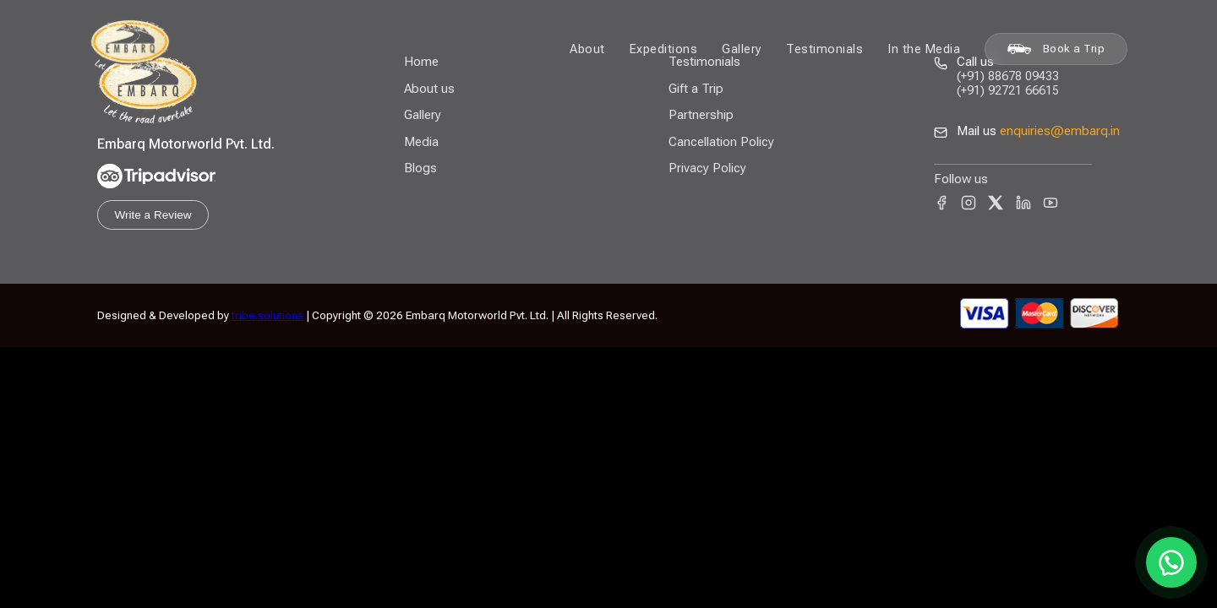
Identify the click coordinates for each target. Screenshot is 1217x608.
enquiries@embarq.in (1060, 130)
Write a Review (152, 215)
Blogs (420, 168)
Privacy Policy (707, 168)
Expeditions (664, 49)
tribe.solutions (267, 315)
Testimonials (824, 49)
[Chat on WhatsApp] (1171, 562)
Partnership (701, 114)
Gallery (742, 49)
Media (421, 141)
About (587, 49)
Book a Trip (1056, 48)
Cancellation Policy (721, 141)
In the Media (923, 49)
